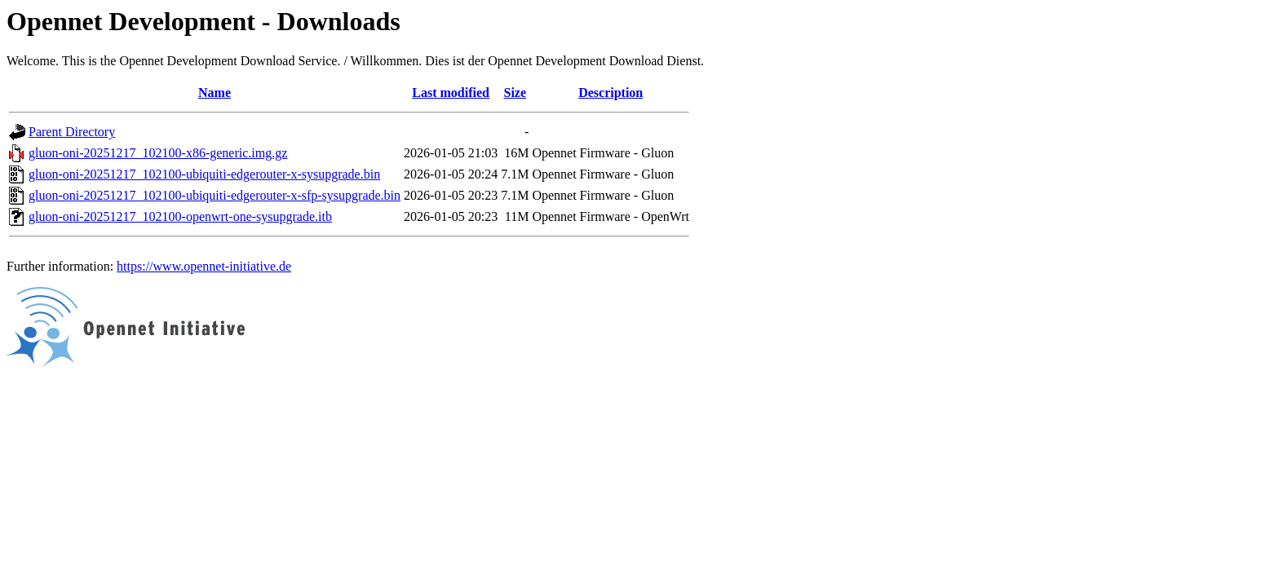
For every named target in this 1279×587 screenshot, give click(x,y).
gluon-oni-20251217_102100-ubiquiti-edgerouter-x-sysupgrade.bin (204, 174)
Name (214, 92)
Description (610, 92)
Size (515, 92)
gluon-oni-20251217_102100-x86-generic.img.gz (158, 153)
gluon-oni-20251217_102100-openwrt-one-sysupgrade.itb (180, 216)
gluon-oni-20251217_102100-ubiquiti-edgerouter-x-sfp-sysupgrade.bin (215, 195)
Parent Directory (72, 132)
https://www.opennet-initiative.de (204, 266)
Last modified (450, 92)
